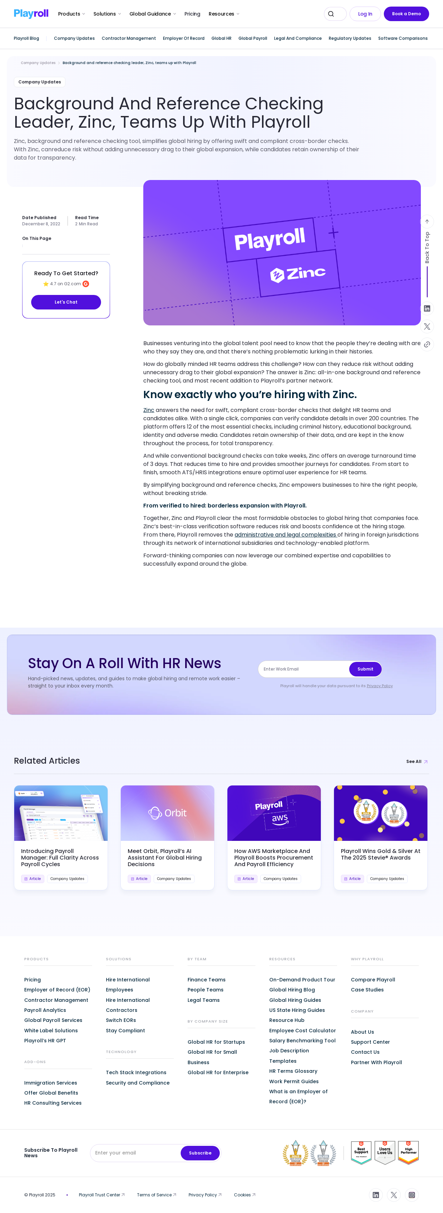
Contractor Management (56, 1000)
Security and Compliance (138, 1082)
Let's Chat (66, 302)
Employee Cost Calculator (302, 1030)
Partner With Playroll (376, 1062)
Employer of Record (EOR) (57, 989)
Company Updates (38, 62)
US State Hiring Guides (297, 1010)
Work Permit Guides (294, 1081)
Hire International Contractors (128, 1005)
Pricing (192, 13)
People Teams (206, 989)
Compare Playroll (373, 979)
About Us (362, 1031)
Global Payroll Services (53, 1020)
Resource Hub (287, 1020)
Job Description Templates (289, 1055)
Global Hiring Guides (295, 1000)
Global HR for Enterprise (218, 1072)
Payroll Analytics (45, 1010)
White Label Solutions (51, 1030)
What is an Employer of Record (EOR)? (298, 1096)
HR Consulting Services (53, 1102)
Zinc (148, 410)
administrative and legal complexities (286, 535)
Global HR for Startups (216, 1042)
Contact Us (365, 1052)
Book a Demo (406, 14)
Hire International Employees (128, 984)
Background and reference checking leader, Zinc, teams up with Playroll (129, 62)
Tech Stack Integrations (136, 1072)
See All (417, 761)
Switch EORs (121, 1020)
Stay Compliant (125, 1030)
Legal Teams (204, 1000)
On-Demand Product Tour (302, 979)
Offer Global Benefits (51, 1092)
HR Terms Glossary (293, 1071)
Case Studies (367, 989)
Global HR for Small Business (212, 1057)
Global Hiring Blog (292, 989)
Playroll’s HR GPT (45, 1040)
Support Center (370, 1042)
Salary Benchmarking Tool (302, 1040)
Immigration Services (50, 1082)
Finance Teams (207, 979)
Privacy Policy (380, 686)
